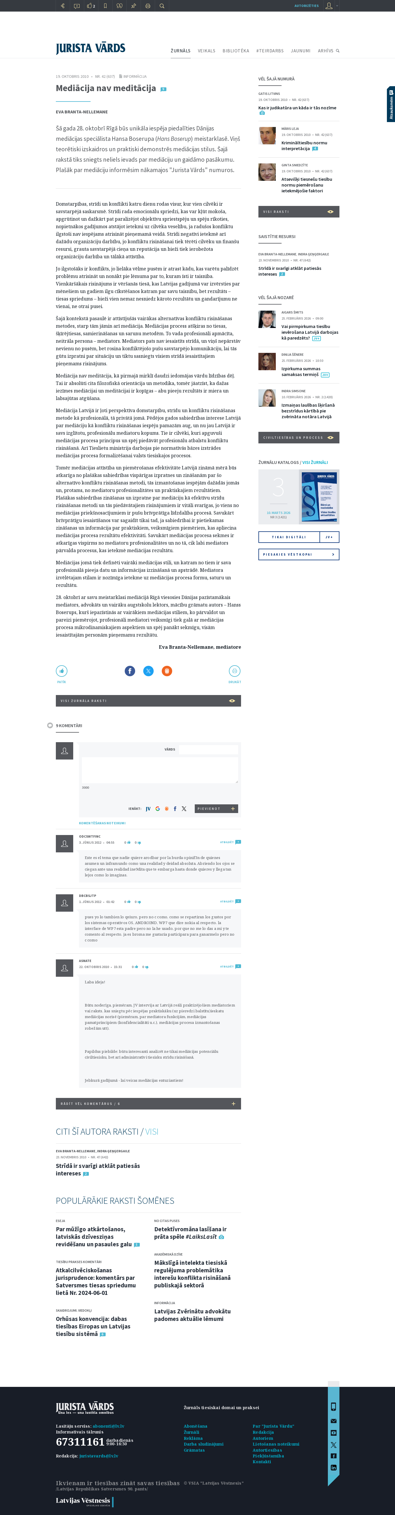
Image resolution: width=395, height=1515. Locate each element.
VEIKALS (207, 51)
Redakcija (263, 1432)
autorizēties (307, 5)
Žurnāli (191, 1432)
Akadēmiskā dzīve (168, 1254)
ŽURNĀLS (181, 51)
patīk (61, 682)
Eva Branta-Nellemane (82, 112)
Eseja (60, 1221)
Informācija (135, 76)
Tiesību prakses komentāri (79, 1262)
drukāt (235, 682)
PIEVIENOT (209, 809)
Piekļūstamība (268, 1456)
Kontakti (262, 1461)
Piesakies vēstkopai (298, 554)
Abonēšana (196, 1426)
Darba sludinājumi (204, 1444)
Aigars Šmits (292, 312)
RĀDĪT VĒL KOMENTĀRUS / (148, 1104)
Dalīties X (148, 671)
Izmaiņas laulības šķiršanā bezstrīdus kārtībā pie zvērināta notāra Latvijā (308, 410)
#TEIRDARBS (270, 51)
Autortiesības (267, 1450)
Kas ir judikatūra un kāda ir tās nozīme (297, 107)
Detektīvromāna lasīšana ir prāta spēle (190, 1233)
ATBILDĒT (227, 842)
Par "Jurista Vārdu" (273, 1426)
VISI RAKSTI (298, 212)
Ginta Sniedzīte (295, 165)
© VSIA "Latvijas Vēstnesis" (214, 1483)
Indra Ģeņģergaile (113, 1151)
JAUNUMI (301, 51)
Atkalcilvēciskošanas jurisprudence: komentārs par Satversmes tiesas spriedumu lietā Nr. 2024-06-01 (96, 1281)
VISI (152, 1131)
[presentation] (209, 793)
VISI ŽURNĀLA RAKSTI (148, 701)
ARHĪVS (326, 51)
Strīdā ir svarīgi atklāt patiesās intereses (98, 1169)
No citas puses (167, 1221)
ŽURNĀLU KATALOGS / (293, 462)
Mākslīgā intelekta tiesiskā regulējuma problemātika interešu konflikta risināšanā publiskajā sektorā (192, 1274)
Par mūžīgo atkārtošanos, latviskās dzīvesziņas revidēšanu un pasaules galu (94, 1236)
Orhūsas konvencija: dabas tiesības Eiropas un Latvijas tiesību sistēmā (93, 1326)
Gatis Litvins (269, 93)
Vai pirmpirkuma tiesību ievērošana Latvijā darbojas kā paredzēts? (310, 332)
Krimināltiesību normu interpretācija (304, 145)
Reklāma (193, 1438)
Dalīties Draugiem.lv (167, 671)
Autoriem (263, 1438)
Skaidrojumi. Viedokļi (74, 1310)
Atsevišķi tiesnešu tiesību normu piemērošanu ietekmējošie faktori (307, 184)
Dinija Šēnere (293, 354)
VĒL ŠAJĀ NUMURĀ (276, 79)
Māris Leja (290, 128)
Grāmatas (194, 1450)
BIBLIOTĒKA (236, 51)
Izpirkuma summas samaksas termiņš (301, 371)
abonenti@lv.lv (108, 1426)
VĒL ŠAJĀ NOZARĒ (276, 297)
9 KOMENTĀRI (69, 725)
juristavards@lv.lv (99, 1456)
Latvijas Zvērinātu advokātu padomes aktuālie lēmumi (192, 1315)
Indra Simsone (294, 391)
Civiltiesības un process (298, 438)
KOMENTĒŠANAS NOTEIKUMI (102, 823)
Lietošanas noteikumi (276, 1444)
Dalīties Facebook (130, 671)
